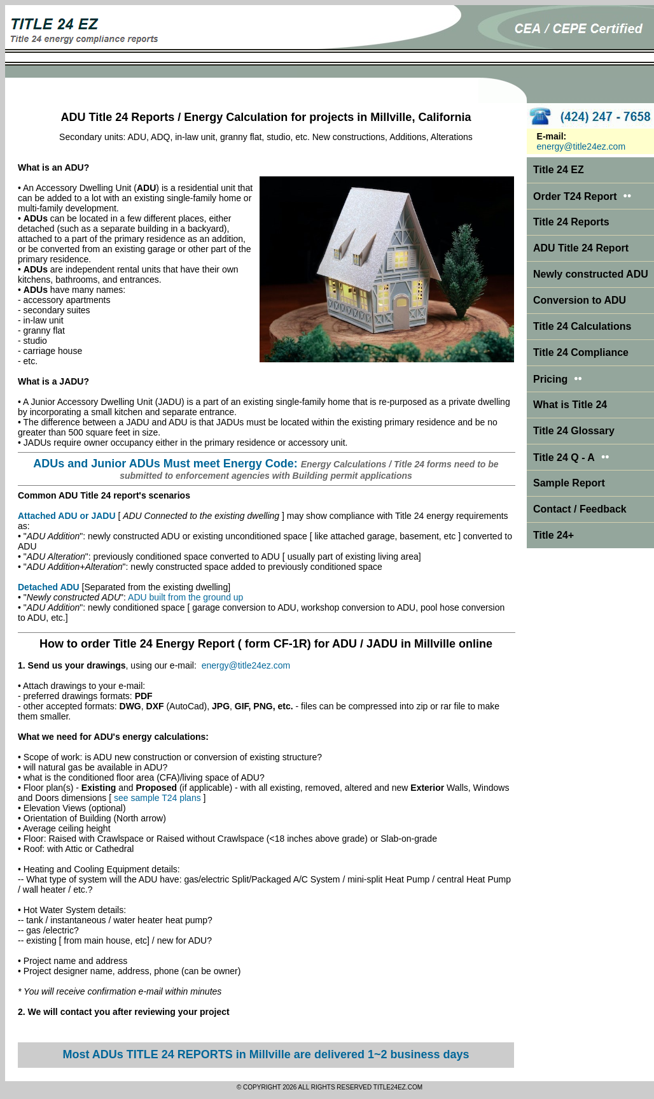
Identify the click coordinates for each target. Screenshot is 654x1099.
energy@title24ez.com (246, 665)
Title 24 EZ (558, 169)
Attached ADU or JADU (67, 516)
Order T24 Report (575, 196)
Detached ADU (49, 587)
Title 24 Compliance (581, 352)
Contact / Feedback (580, 509)
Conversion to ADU (579, 300)
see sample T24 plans (157, 798)
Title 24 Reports (571, 221)
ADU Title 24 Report (581, 248)
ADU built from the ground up (185, 597)
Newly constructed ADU (590, 274)
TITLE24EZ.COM (397, 1087)
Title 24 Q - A (571, 457)
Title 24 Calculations (582, 326)
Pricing (550, 379)
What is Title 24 (570, 404)
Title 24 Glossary (574, 430)
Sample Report (569, 483)
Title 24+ (553, 535)
